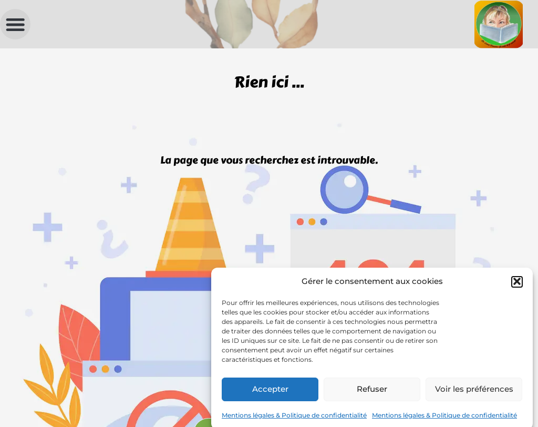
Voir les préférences (474, 393)
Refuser (372, 393)
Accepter (270, 393)
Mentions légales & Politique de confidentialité (294, 419)
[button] (517, 285)
